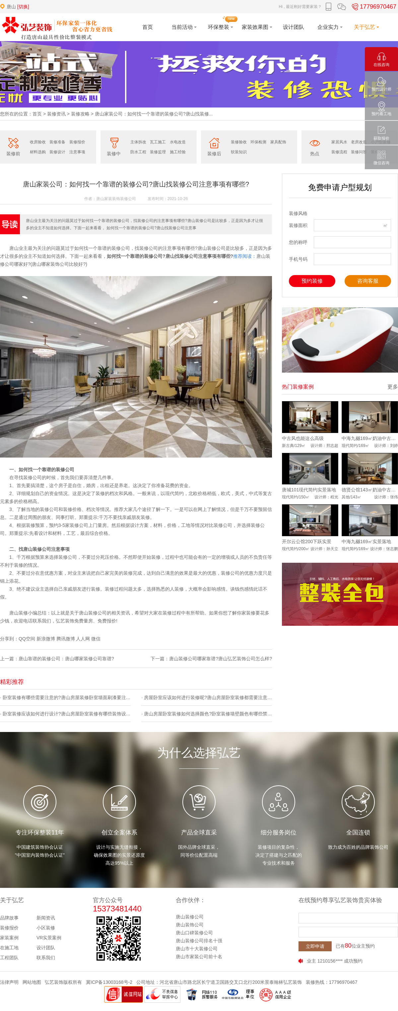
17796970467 (373, 7)
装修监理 (158, 152)
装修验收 (239, 142)
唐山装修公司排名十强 (199, 940)
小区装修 (45, 927)
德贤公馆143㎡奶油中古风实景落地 (370, 489)
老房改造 (359, 142)
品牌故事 (9, 917)
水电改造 (178, 142)
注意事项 (77, 152)
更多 (392, 387)
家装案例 (9, 937)
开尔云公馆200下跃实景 (306, 541)
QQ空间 (27, 638)
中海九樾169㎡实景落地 (366, 541)
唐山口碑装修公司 (194, 932)
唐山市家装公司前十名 (199, 956)
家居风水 (339, 142)
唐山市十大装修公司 (197, 948)
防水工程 (138, 152)
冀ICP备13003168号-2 (109, 982)
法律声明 (9, 982)
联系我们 (45, 957)
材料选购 (38, 152)
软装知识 (239, 152)
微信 (95, 638)
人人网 (83, 638)
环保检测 (258, 142)
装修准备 (57, 142)
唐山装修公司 (190, 916)
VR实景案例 (48, 937)
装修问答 (359, 152)
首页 (37, 113)
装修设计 (57, 152)
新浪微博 (45, 638)
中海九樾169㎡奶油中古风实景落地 (370, 438)
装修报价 (77, 142)
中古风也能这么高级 (303, 438)
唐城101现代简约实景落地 (309, 489)
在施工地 (9, 947)
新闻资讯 (45, 917)
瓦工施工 (158, 142)
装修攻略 (80, 113)
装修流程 (339, 152)
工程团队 (9, 957)
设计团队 (45, 947)
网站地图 (32, 982)
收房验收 (38, 142)
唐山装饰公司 (190, 924)
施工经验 (178, 152)
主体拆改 (138, 142)
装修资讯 (56, 113)
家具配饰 (278, 142)
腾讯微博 (65, 638)
